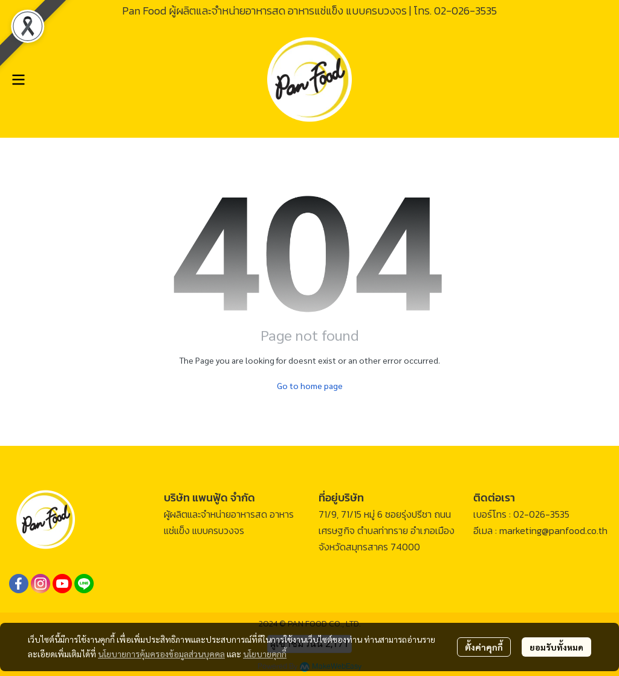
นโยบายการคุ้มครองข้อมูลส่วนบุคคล (161, 653)
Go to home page (310, 385)
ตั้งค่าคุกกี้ (484, 647)
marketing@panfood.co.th (553, 530)
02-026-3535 (465, 10)
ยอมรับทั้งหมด (556, 647)
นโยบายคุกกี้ (265, 653)
